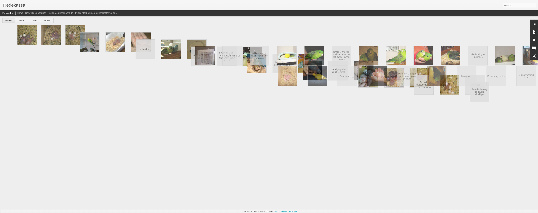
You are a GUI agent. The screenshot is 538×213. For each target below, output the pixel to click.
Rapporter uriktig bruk (289, 211)
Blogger (276, 211)
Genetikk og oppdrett (35, 13)
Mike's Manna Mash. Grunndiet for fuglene (96, 13)
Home (20, 13)
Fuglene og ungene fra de (60, 13)
